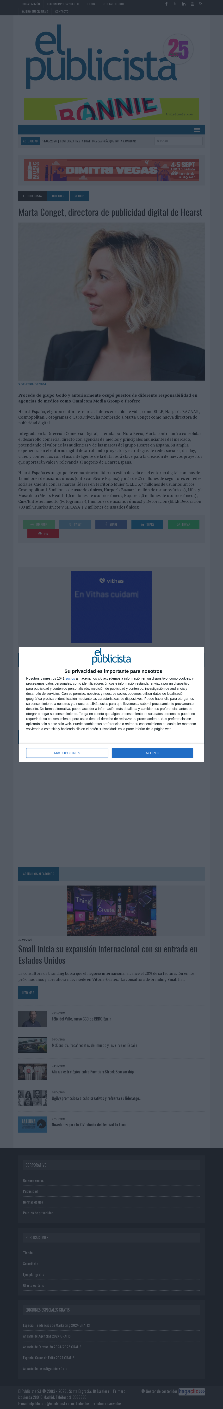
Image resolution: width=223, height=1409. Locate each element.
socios (70, 678)
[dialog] (111, 704)
